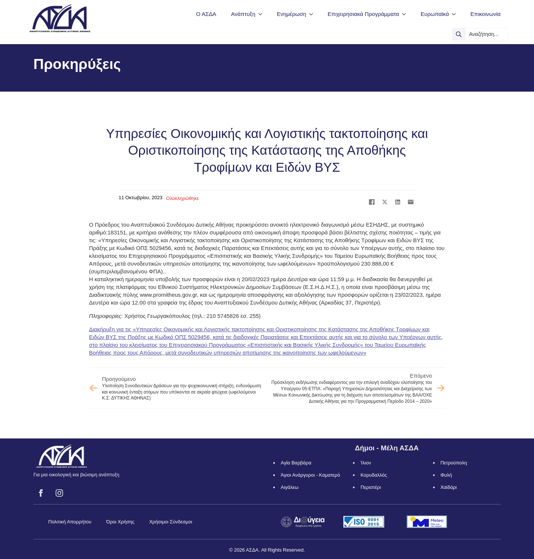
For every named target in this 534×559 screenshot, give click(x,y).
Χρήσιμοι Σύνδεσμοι (170, 522)
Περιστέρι (370, 487)
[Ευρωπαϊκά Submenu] (456, 14)
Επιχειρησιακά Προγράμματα (363, 14)
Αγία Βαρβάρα (296, 463)
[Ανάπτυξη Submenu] (263, 14)
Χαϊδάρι (449, 487)
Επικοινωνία (486, 14)
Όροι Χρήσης (120, 522)
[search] (458, 34)
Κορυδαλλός (373, 475)
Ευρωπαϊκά (435, 14)
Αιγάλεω (290, 487)
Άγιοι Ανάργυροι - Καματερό (310, 475)
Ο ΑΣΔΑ (206, 14)
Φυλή (446, 475)
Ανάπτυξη (243, 14)
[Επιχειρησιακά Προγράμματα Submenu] (406, 14)
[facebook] (40, 493)
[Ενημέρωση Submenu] (313, 14)
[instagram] (59, 493)
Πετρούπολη (454, 463)
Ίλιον (365, 463)
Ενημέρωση (291, 14)
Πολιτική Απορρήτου (69, 522)
